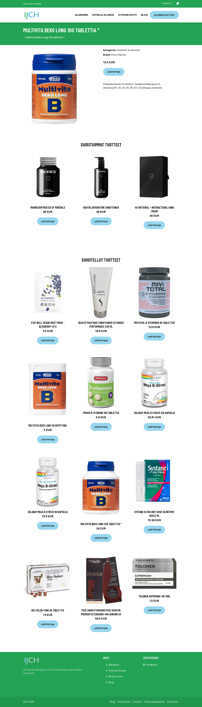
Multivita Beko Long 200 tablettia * (101, 524)
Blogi (144, 14)
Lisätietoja (113, 71)
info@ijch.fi (167, 3)
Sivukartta (172, 701)
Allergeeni (81, 14)
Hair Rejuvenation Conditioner (101, 207)
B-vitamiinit (134, 50)
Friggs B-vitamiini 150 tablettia (101, 412)
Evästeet (137, 701)
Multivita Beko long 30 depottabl (47, 425)
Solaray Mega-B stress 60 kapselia (48, 512)
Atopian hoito (127, 14)
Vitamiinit (122, 50)
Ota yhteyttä (123, 701)
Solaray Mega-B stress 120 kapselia (154, 412)
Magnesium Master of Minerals (47, 207)
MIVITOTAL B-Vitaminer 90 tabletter (154, 322)
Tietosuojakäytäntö (154, 701)
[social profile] (44, 3)
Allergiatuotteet (164, 14)
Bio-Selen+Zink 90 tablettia (47, 610)
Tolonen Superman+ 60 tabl (154, 596)
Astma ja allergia (103, 14)
